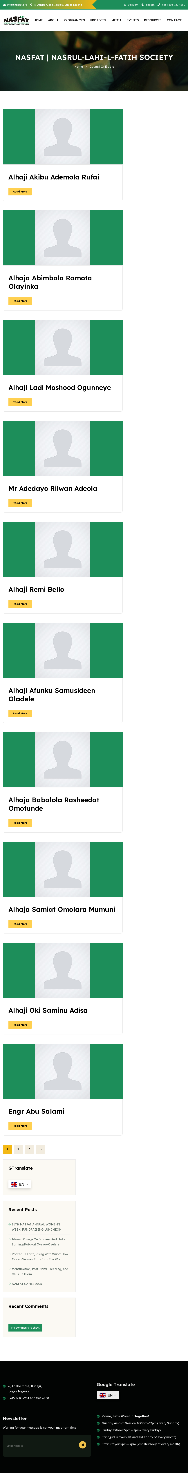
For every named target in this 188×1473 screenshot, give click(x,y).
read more (20, 191)
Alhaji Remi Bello (36, 589)
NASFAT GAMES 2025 (27, 1284)
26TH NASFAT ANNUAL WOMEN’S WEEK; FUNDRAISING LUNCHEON (37, 1227)
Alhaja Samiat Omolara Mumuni (61, 909)
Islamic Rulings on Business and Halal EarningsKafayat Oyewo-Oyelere (39, 1241)
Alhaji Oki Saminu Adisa (48, 1010)
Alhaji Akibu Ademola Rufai (53, 177)
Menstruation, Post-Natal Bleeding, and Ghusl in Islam (40, 1271)
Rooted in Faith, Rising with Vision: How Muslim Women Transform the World (40, 1256)
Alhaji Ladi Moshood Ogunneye (59, 387)
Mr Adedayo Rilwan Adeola (52, 488)
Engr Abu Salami (36, 1111)
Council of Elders (102, 66)
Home (79, 66)
